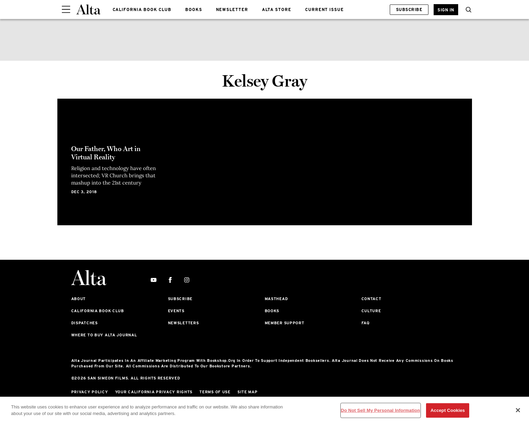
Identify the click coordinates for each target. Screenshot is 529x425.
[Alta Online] (88, 9)
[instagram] (186, 280)
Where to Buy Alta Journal (104, 335)
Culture (371, 310)
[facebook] (170, 280)
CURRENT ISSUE (324, 9)
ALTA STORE (276, 9)
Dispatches (84, 322)
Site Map (247, 391)
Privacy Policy (89, 391)
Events (176, 310)
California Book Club (97, 310)
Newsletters (183, 322)
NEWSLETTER (232, 9)
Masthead (276, 298)
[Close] (518, 410)
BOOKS (193, 9)
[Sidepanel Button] (66, 10)
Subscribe (409, 9)
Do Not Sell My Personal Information (380, 410)
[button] (467, 9)
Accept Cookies (448, 410)
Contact (371, 298)
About (78, 298)
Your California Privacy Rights (154, 391)
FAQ (365, 322)
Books (272, 310)
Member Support (284, 322)
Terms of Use (214, 391)
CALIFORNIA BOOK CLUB (142, 9)
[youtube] (153, 280)
